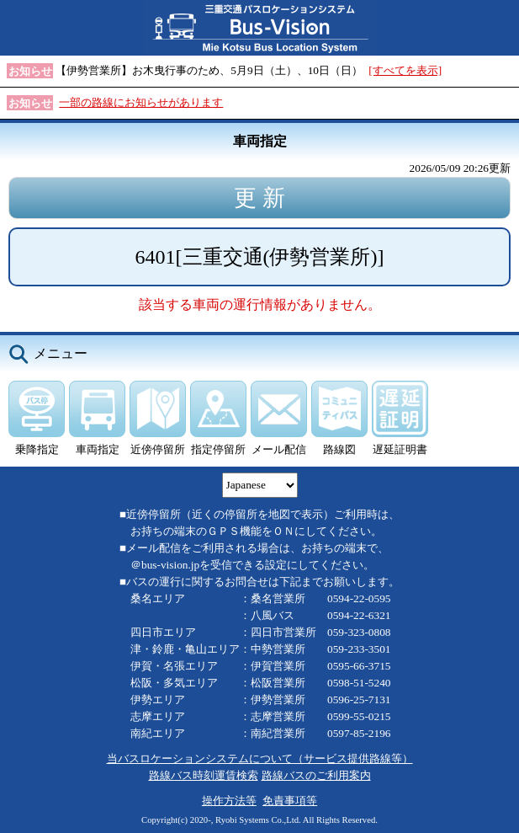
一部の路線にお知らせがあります (141, 102)
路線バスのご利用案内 (316, 775)
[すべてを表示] (405, 70)
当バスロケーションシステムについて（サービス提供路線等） (260, 758)
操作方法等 (229, 800)
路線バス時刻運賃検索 (203, 775)
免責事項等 (289, 800)
